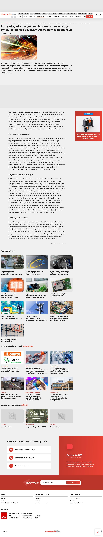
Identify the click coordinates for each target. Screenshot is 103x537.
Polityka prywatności (41, 502)
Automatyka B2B (74, 498)
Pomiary (90, 13)
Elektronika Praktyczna (76, 502)
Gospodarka (40, 16)
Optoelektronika (82, 13)
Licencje (37, 500)
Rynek (19, 16)
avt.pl (36, 517)
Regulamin (38, 498)
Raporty (49, 16)
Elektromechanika (52, 13)
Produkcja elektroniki (23, 13)
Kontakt (3, 498)
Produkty (32, 16)
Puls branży (78, 16)
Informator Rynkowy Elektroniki (9, 502)
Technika (64, 16)
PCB (31, 13)
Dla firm (89, 16)
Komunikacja (62, 13)
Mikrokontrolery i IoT (72, 13)
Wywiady (56, 16)
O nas (2, 500)
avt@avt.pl (38, 516)
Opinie (71, 16)
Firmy (25, 16)
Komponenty (37, 13)
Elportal (72, 500)
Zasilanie (44, 13)
